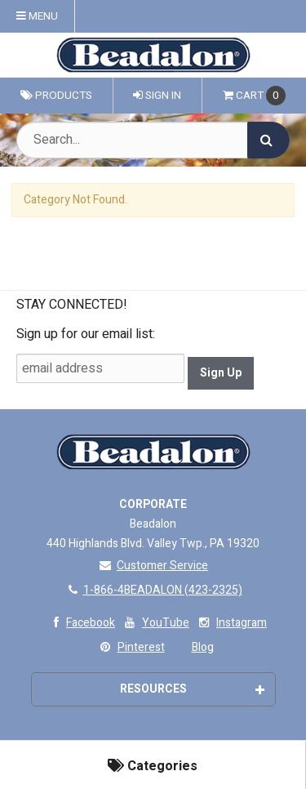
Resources (192, 689)
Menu (37, 16)
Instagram (231, 622)
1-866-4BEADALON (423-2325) (153, 590)
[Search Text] (153, 140)
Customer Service (153, 565)
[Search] (268, 140)
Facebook (80, 622)
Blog (203, 647)
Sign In (157, 95)
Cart (254, 95)
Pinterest (131, 647)
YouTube (155, 622)
